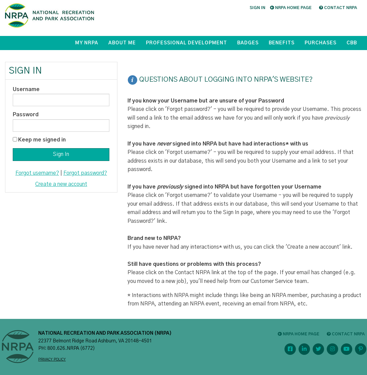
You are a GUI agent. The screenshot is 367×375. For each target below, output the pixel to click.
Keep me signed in (42, 139)
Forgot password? (85, 173)
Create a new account (61, 184)
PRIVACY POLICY (52, 359)
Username (26, 89)
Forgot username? (37, 173)
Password (26, 114)
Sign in (257, 8)
